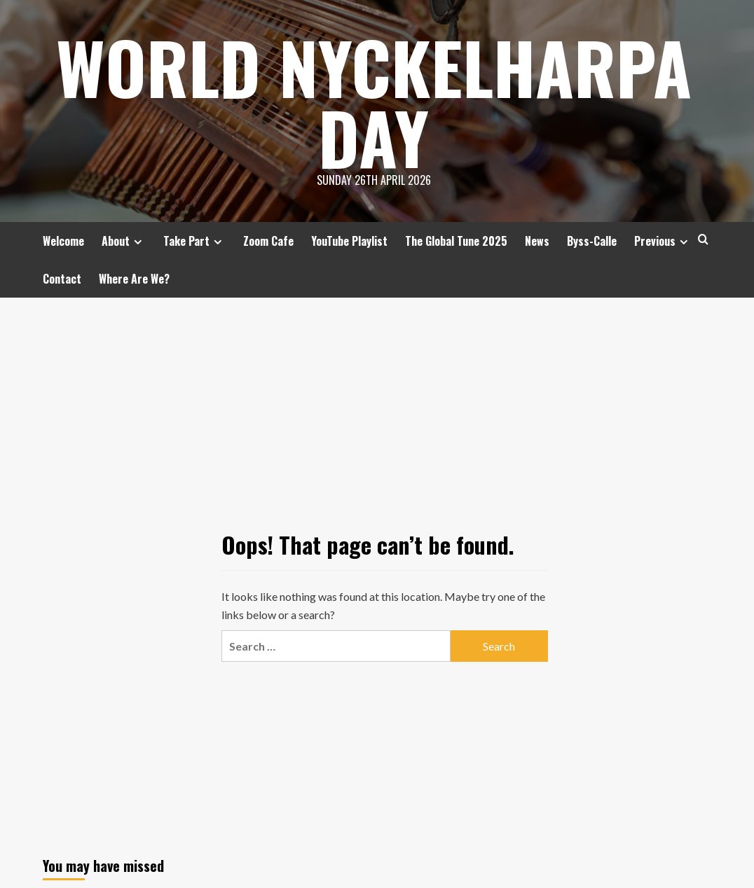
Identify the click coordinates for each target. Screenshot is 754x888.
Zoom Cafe (268, 241)
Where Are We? (134, 278)
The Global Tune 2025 (456, 241)
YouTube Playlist (349, 241)
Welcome (63, 241)
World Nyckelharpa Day (374, 101)
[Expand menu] (138, 242)
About (124, 241)
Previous (663, 241)
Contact (62, 278)
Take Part (194, 241)
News (537, 241)
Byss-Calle (592, 241)
